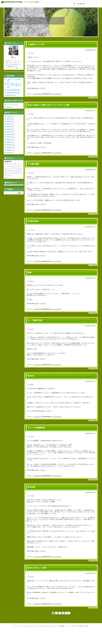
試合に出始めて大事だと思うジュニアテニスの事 (48, 105)
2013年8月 (9, 152)
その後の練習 (33, 164)
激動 (29, 272)
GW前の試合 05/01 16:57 (13, 92)
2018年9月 (9, 142)
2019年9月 (9, 116)
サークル (39, 626)
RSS (14, 58)
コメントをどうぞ (56, 94)
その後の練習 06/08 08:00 (13, 90)
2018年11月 (10, 137)
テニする (45, 626)
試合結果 (31, 487)
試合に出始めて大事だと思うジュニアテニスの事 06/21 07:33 (14, 85)
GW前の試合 (33, 221)
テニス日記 (15, 19)
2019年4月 (9, 124)
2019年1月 (9, 132)
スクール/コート (53, 626)
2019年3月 (9, 126)
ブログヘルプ (74, 626)
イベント (67, 626)
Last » (67, 613)
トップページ (17, 626)
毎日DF (31, 376)
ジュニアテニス (37, 94)
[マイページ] (27, 2)
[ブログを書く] (35, 2)
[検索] (84, 4)
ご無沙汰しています (36, 44)
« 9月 (6, 177)
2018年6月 (9, 150)
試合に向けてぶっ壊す (37, 568)
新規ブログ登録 (83, 626)
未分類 (8, 107)
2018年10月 (10, 139)
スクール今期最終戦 (36, 428)
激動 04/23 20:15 (11, 95)
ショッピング (26, 626)
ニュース (33, 626)
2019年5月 (9, 121)
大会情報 (61, 626)
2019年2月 (9, 129)
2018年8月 (9, 145)
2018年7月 (9, 147)
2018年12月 (10, 134)
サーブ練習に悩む (35, 320)
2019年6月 (9, 119)
